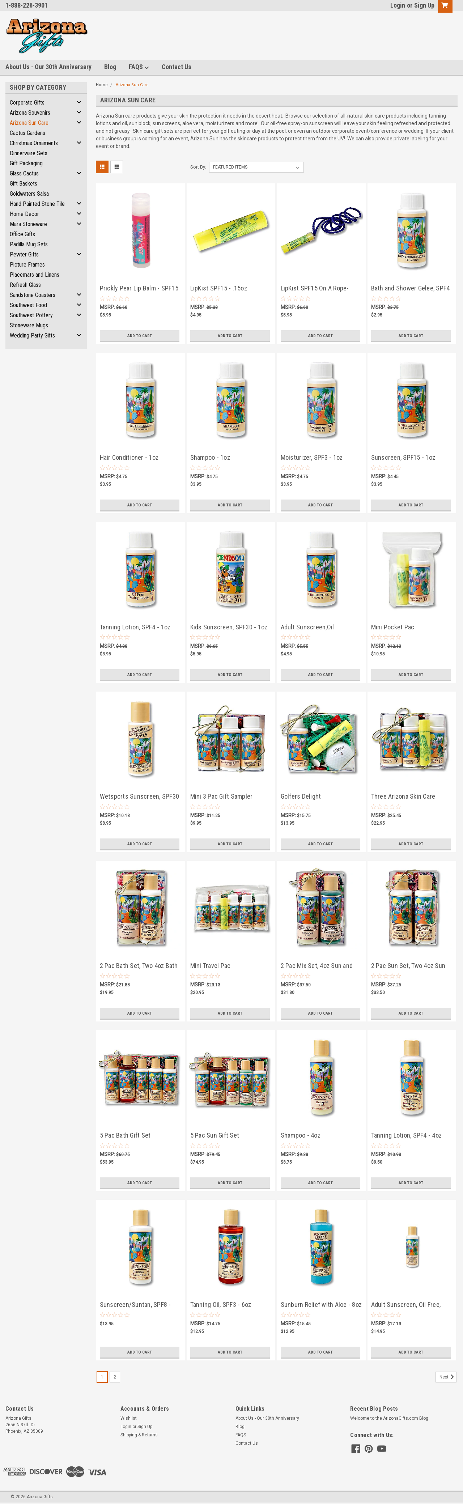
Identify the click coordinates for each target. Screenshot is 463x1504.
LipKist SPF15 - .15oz (218, 288)
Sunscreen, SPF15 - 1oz (403, 457)
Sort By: (198, 167)
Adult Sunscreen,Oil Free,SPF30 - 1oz (307, 627)
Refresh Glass (25, 284)
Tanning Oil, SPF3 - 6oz (220, 1304)
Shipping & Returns (139, 1434)
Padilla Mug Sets (29, 244)
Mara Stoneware (28, 224)
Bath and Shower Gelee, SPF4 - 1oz (410, 288)
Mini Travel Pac (210, 965)
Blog (110, 67)
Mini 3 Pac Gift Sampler (221, 796)
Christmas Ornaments (34, 143)
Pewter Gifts (24, 254)
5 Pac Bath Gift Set (125, 1135)
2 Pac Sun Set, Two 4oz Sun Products (408, 966)
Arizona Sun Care (29, 122)
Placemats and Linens (34, 274)
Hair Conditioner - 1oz (129, 457)
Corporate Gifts (27, 102)
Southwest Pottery (31, 315)
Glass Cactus (24, 173)
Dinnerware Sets (28, 153)
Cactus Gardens (27, 132)
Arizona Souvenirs (30, 112)
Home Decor (24, 214)
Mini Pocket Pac (393, 627)
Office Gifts (22, 234)
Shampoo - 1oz (210, 457)
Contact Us (176, 67)
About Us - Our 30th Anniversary (48, 67)
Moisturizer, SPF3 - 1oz (312, 457)
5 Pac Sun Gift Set (214, 1135)
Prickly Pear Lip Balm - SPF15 (139, 288)
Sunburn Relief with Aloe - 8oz (321, 1304)
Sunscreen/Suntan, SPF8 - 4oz (135, 1305)
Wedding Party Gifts (32, 335)
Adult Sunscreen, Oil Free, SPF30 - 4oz (406, 1305)
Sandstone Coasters (32, 295)
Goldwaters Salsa (29, 193)
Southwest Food (28, 305)
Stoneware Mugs (29, 325)
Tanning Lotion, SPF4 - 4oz (406, 1135)
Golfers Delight (301, 796)
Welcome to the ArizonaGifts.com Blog (389, 1418)
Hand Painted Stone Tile (37, 203)
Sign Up (424, 5)
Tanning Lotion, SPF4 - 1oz (135, 627)
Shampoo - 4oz (300, 1135)
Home (102, 84)
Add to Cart (139, 336)
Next (447, 1377)
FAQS (139, 67)
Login (397, 5)
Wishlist (128, 1418)
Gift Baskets (23, 183)
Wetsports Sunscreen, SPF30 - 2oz (139, 797)
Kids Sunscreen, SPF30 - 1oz (229, 627)
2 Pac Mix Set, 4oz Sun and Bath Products (317, 966)
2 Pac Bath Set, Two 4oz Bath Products (139, 966)
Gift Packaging (26, 163)
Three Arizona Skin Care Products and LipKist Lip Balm (411, 797)
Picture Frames (27, 264)
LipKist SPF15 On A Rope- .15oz (315, 288)
